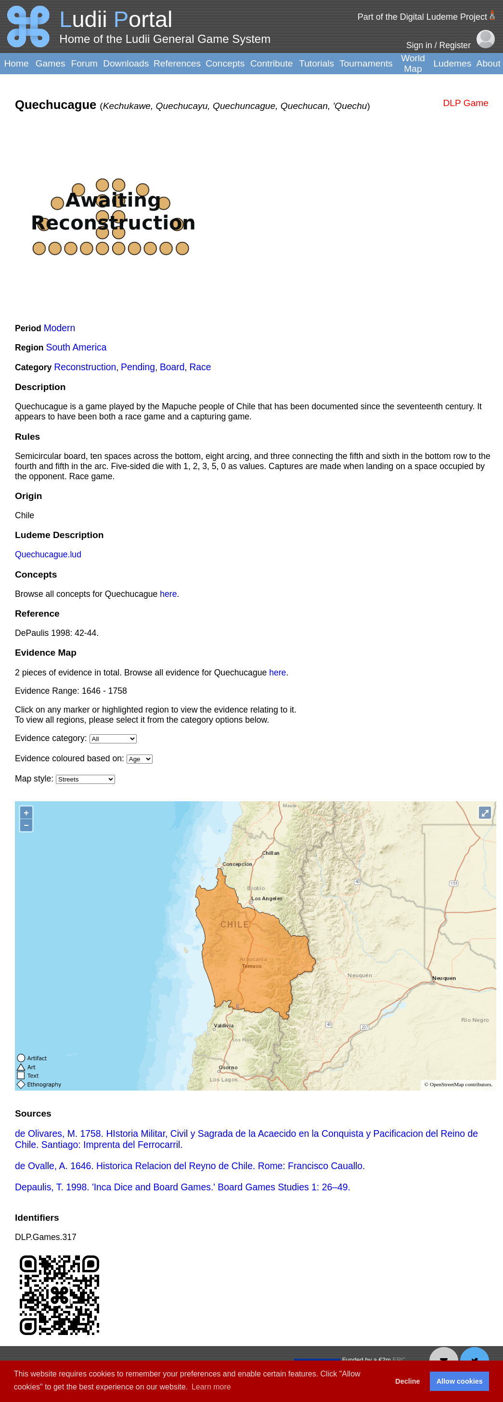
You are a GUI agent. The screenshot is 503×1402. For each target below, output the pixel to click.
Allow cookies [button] (460, 1381)
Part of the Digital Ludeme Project (422, 17)
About (489, 63)
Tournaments (366, 63)
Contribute (271, 63)
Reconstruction (85, 367)
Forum (84, 63)
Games (50, 63)
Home (16, 63)
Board (172, 367)
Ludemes (452, 63)
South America (76, 347)
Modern (60, 328)
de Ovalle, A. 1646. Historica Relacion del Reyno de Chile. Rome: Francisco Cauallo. (190, 1165)
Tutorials (316, 63)
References (177, 63)
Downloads (126, 63)
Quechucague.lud (48, 554)
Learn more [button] (211, 1387)
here (168, 594)
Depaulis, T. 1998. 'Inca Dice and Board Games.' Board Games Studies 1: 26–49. (182, 1187)
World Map (413, 63)
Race (200, 367)
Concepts (225, 63)
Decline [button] (407, 1381)
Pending (138, 367)
